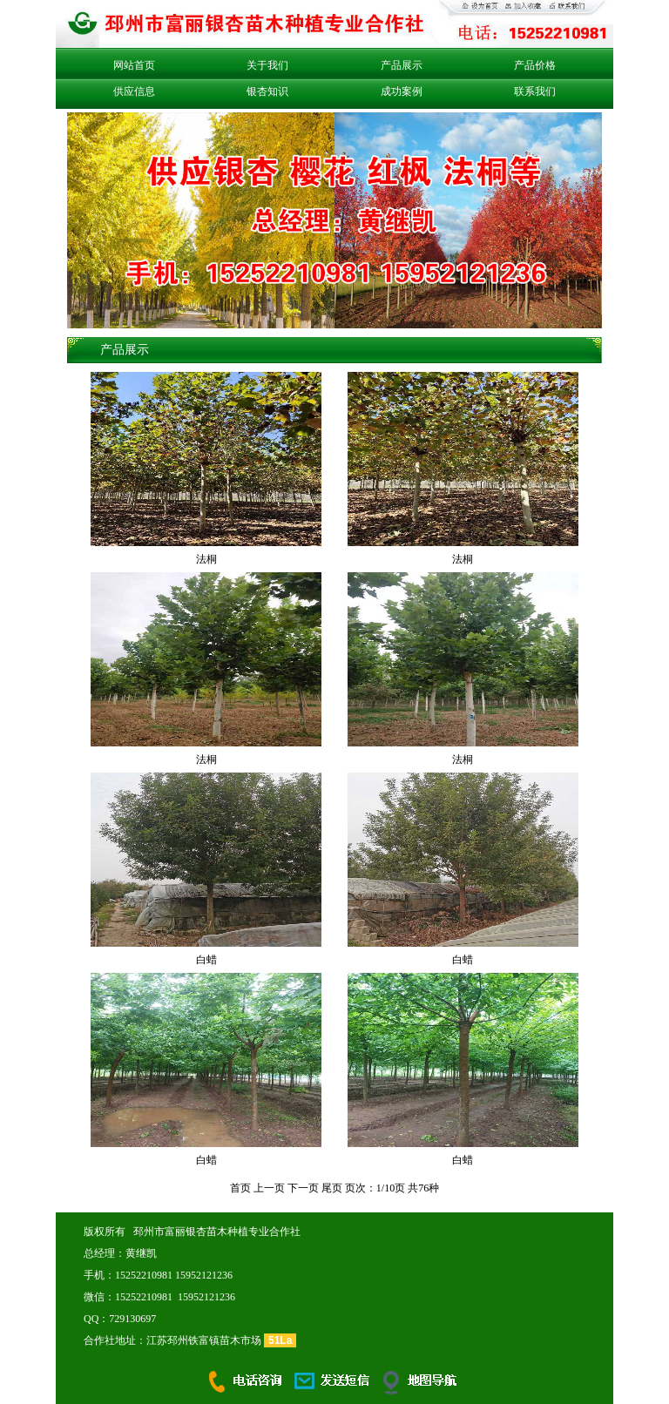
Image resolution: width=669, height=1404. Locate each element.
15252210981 (143, 1275)
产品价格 (535, 65)
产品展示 (401, 65)
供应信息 (134, 91)
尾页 (331, 1188)
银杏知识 (267, 91)
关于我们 (267, 65)
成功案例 (401, 91)
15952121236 (204, 1275)
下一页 (303, 1188)
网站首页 (134, 65)
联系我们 (535, 91)
